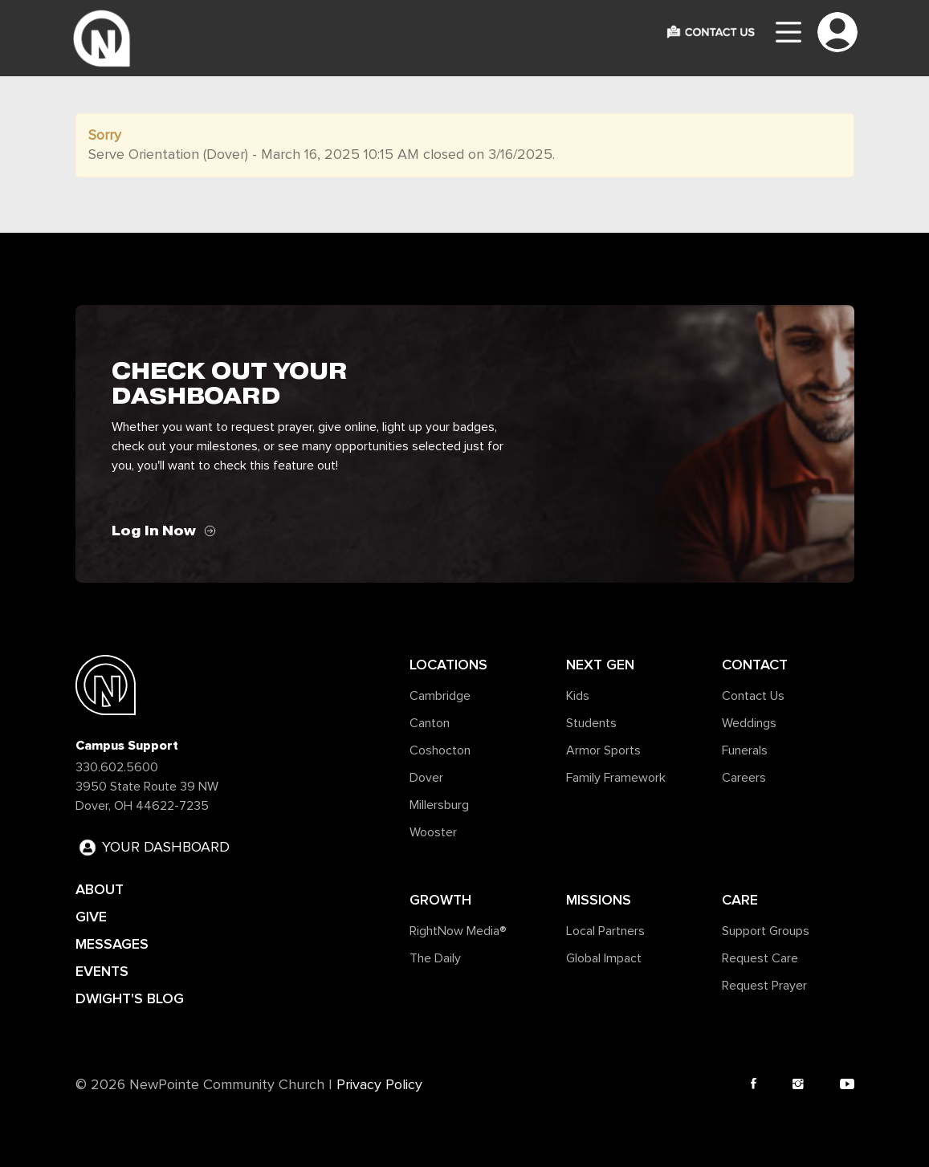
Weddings (749, 723)
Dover (426, 777)
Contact (755, 664)
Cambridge (440, 695)
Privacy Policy (379, 1085)
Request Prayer (764, 985)
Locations (448, 664)
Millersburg (439, 805)
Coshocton (440, 750)
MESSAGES (112, 944)
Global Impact (604, 958)
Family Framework (616, 777)
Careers (744, 777)
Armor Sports (603, 750)
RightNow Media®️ (458, 931)
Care (740, 900)
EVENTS (101, 971)
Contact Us (753, 695)
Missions (598, 900)
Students (591, 723)
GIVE (91, 916)
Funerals (745, 750)
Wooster (433, 832)
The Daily (435, 958)
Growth (440, 900)
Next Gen (600, 664)
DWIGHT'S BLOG (129, 998)
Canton (429, 723)
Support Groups (765, 931)
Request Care (760, 958)
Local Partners (605, 931)
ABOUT (99, 889)
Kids (577, 695)
